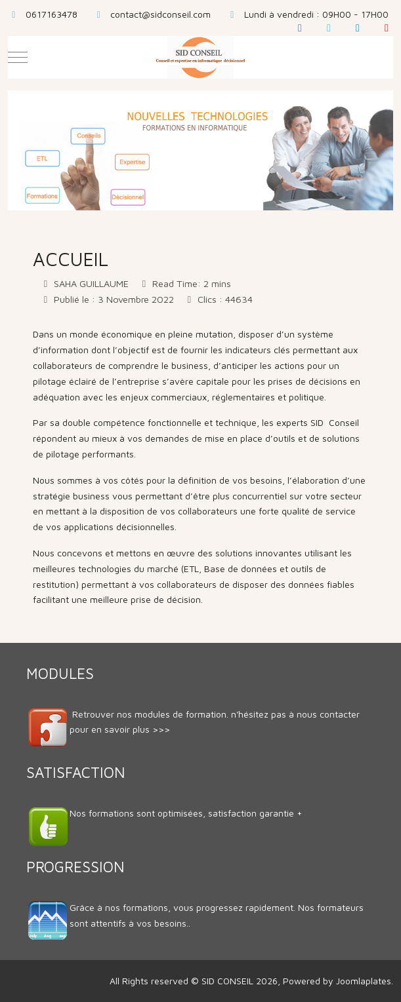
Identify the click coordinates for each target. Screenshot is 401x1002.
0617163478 (51, 14)
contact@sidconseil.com (160, 14)
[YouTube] (386, 27)
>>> (161, 729)
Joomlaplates (363, 980)
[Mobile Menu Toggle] (18, 57)
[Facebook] (299, 27)
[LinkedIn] (357, 27)
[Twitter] (328, 27)
